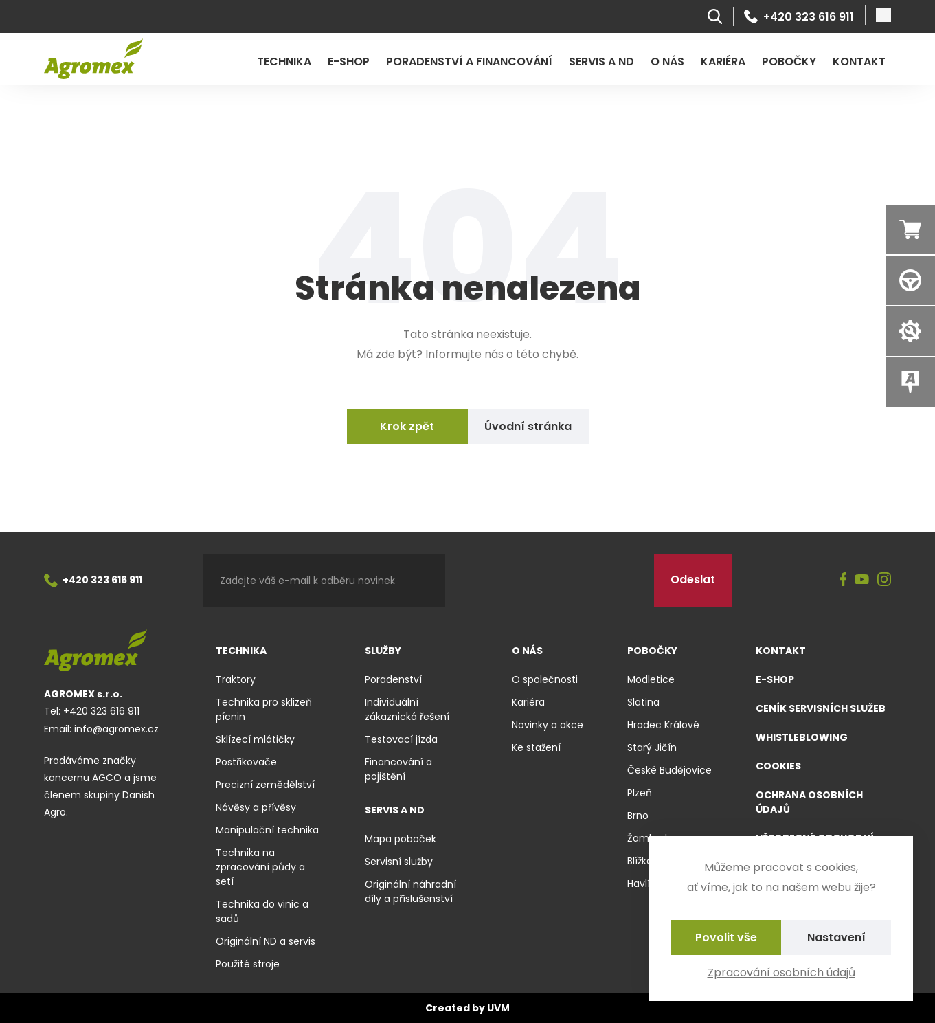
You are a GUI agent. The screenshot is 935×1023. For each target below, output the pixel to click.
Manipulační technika (267, 830)
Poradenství (393, 679)
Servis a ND (601, 61)
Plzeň (639, 793)
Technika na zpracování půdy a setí (260, 867)
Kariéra (723, 61)
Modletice (651, 679)
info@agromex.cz (116, 729)
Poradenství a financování (469, 61)
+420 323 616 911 (799, 16)
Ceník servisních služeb (821, 708)
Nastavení (836, 937)
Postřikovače (246, 762)
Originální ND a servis (265, 941)
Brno (638, 815)
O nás (667, 61)
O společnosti (545, 679)
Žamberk (648, 838)
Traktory (236, 679)
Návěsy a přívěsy (256, 807)
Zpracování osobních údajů (781, 972)
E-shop (349, 61)
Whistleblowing (802, 737)
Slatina (643, 702)
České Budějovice (669, 770)
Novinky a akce (547, 725)
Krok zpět (407, 426)
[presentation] (549, 580)
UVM (498, 1008)
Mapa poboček (400, 839)
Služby (383, 650)
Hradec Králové (663, 725)
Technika (284, 61)
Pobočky (789, 61)
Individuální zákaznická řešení (407, 709)
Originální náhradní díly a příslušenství (410, 891)
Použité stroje (248, 964)
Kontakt (859, 61)
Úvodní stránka (528, 426)
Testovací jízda (401, 739)
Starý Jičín (652, 747)
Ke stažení (536, 747)
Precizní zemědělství (265, 784)
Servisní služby (399, 861)
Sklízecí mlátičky (255, 739)
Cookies (778, 766)
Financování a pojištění (398, 769)
